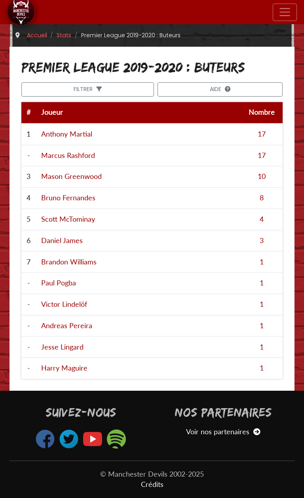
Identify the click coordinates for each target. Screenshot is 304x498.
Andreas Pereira (66, 325)
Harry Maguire (64, 368)
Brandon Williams (69, 262)
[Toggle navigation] (285, 12)
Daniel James (62, 240)
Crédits (152, 484)
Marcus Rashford (68, 155)
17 (262, 134)
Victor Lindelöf (64, 304)
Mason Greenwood (71, 176)
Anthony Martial (66, 134)
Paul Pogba (58, 283)
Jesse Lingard (62, 347)
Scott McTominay (68, 219)
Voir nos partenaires (223, 432)
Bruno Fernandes (68, 198)
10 (262, 176)
